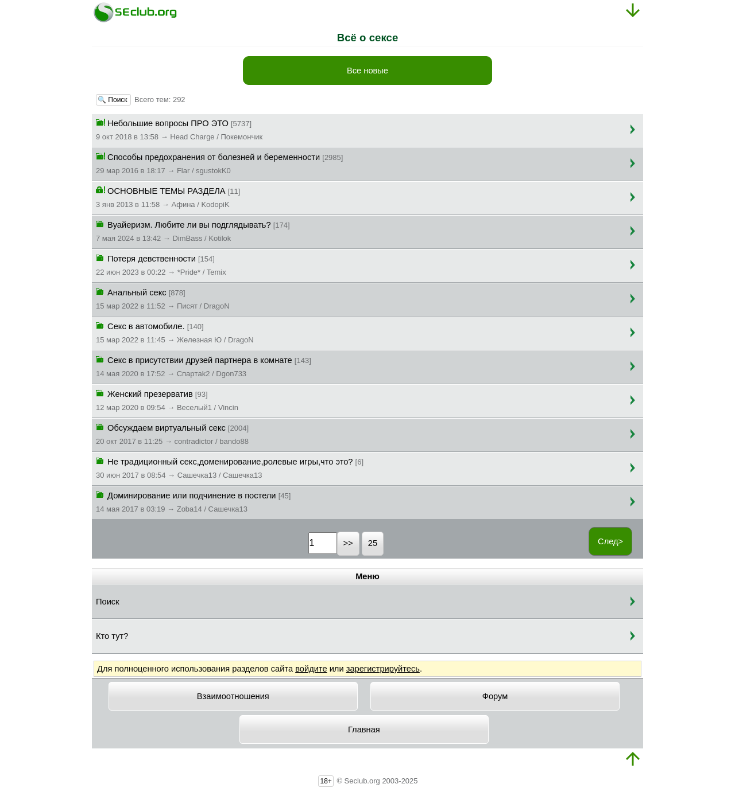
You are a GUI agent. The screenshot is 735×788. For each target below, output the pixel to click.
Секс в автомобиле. (175, 332)
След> (610, 541)
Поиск (107, 601)
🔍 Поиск (113, 100)
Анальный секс (163, 298)
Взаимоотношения (233, 696)
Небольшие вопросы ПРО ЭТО (179, 129)
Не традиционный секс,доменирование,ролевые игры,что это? (229, 467)
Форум (495, 696)
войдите (311, 668)
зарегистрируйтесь (383, 668)
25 (372, 543)
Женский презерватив (167, 400)
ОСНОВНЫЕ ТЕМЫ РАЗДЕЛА (168, 197)
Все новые (367, 70)
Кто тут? (112, 636)
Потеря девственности (161, 264)
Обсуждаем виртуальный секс (172, 434)
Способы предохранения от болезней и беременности (219, 163)
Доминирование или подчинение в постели (193, 501)
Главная (364, 729)
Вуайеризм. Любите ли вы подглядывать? (193, 231)
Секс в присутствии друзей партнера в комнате (203, 366)
